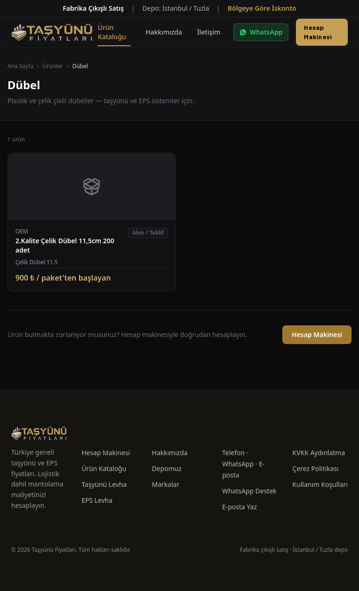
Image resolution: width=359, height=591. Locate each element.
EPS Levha (96, 500)
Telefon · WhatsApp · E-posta (243, 463)
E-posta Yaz (239, 506)
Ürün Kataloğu (103, 468)
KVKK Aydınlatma (319, 452)
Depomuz (167, 468)
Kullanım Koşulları (320, 484)
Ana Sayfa (20, 66)
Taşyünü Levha (104, 484)
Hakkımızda (170, 452)
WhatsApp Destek (249, 490)
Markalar (166, 484)
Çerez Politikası (316, 468)
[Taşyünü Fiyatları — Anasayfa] (51, 32)
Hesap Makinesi (318, 32)
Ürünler (53, 66)
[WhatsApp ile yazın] (260, 32)
